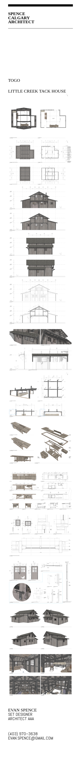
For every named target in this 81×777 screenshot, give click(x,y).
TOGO (14, 80)
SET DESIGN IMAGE (40, 116)
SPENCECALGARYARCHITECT (21, 18)
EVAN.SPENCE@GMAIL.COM (23, 738)
